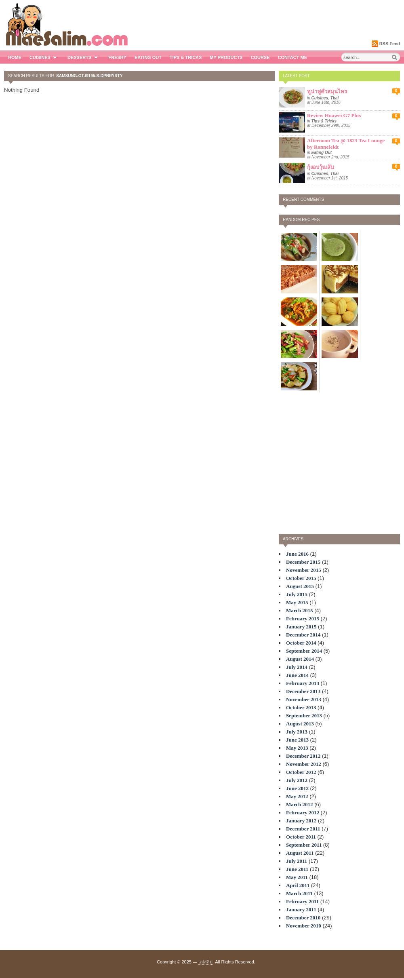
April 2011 (297, 885)
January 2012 (301, 821)
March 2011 (299, 893)
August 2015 (300, 586)
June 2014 (297, 675)
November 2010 (303, 926)
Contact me (292, 57)
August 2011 (300, 853)
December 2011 (303, 829)
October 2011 (301, 837)
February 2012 (302, 812)
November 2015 (303, 570)
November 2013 (303, 699)
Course (259, 57)
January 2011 (301, 909)
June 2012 (297, 788)
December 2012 (303, 756)
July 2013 (296, 732)
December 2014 (303, 635)
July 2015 (296, 594)
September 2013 (304, 715)
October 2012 (301, 772)
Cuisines (44, 57)
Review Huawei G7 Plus (334, 115)
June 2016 (297, 554)
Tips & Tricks (186, 57)
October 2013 (301, 707)
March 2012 (299, 804)
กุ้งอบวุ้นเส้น (320, 167)
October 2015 (301, 578)
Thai (334, 98)
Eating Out (148, 57)
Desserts (83, 57)
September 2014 (304, 651)
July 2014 (296, 667)
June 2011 (297, 869)
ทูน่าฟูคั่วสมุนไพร (327, 92)
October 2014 (301, 643)
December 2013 (303, 691)
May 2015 (297, 602)
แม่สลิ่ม (205, 961)
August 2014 (300, 659)
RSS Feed (389, 43)
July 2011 (296, 861)
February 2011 (302, 901)
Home (14, 57)
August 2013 (300, 724)
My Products (226, 57)
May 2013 (297, 748)
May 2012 (297, 796)
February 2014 (302, 683)
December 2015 (303, 562)
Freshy (117, 57)
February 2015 (302, 618)
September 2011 (304, 845)
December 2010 (303, 918)
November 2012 (303, 764)
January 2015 (301, 627)
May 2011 (297, 877)
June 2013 (297, 740)
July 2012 (296, 780)
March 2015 (299, 610)
